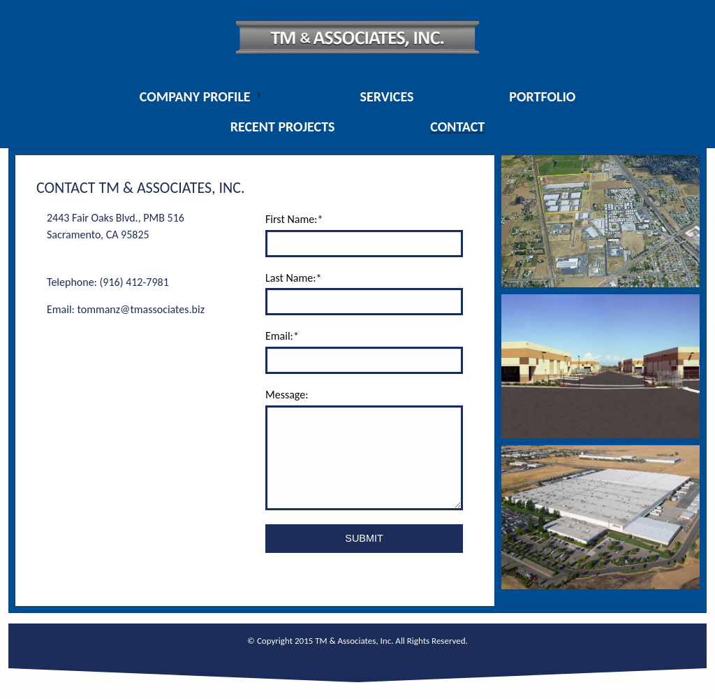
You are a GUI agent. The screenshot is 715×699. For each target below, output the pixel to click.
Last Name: (293, 277)
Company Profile (195, 96)
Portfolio (542, 96)
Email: (282, 336)
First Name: (294, 219)
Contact (457, 126)
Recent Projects (282, 126)
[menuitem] (202, 96)
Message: (286, 394)
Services (386, 96)
